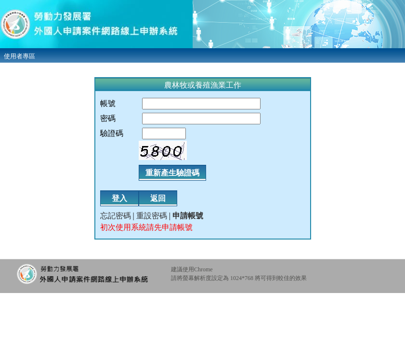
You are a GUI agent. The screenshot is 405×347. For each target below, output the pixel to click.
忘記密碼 (115, 216)
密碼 (108, 118)
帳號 (108, 103)
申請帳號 (187, 216)
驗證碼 (111, 133)
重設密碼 (151, 216)
